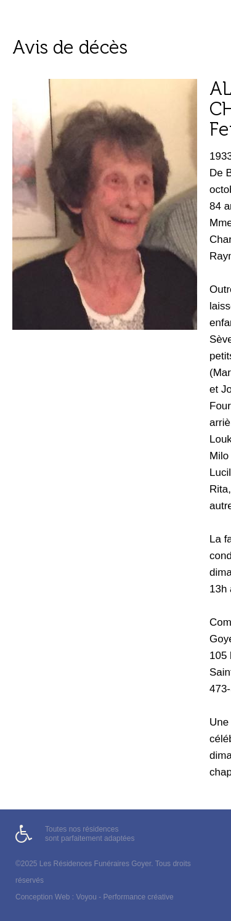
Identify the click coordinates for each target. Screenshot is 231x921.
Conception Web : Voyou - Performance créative (94, 897)
